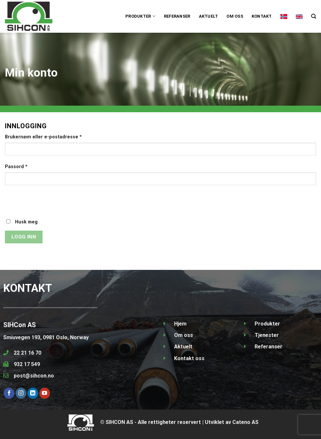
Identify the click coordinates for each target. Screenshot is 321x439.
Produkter (267, 324)
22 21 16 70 (27, 353)
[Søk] (313, 16)
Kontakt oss (189, 358)
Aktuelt (208, 16)
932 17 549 (27, 364)
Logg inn (23, 237)
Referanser (177, 16)
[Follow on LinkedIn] (32, 393)
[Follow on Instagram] (21, 393)
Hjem (180, 324)
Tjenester (267, 335)
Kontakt (262, 16)
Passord (16, 166)
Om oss (234, 16)
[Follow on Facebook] (9, 393)
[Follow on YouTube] (44, 393)
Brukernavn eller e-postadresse (43, 137)
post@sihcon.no (34, 376)
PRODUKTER (140, 16)
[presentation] (54, 205)
